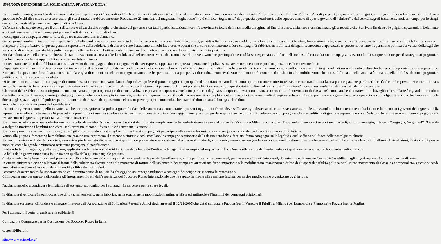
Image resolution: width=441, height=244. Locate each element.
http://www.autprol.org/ (19, 239)
